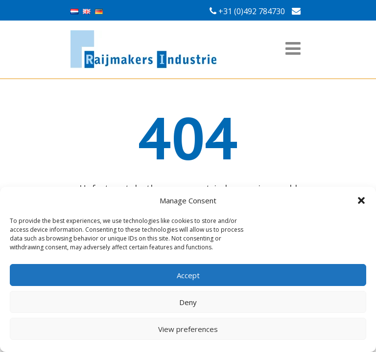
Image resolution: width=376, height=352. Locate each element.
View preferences (188, 329)
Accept (188, 275)
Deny (188, 302)
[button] (361, 200)
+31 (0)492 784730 (251, 11)
